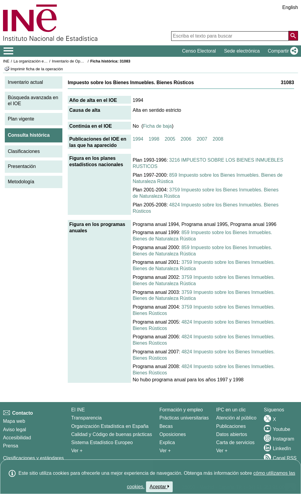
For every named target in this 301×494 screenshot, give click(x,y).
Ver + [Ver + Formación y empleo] (165, 450)
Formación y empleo (181, 409)
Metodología (21, 181)
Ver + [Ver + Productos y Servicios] (222, 450)
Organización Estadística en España (110, 426)
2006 (186, 139)
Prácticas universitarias (184, 417)
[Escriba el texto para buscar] (230, 36)
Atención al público (236, 417)
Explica (167, 442)
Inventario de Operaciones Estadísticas (85, 61)
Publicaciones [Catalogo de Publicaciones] (231, 426)
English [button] (290, 7)
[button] (281, 51)
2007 (202, 139)
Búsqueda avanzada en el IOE (33, 100)
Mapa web (14, 421)
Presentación (22, 166)
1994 (138, 139)
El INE (78, 409)
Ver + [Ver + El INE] (77, 450)
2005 (170, 139)
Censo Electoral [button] (199, 50)
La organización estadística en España (46, 61)
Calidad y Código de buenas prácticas (111, 434)
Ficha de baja (157, 126)
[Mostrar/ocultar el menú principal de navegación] (8, 51)
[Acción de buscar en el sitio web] (293, 36)
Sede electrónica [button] (242, 50)
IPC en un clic (231, 409)
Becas (166, 426)
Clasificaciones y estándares (33, 458)
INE (6, 61)
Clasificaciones (24, 151)
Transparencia (86, 417)
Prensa (10, 445)
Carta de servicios (235, 442)
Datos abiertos (231, 434)
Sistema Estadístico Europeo (102, 442)
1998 (154, 139)
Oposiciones (172, 434)
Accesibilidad (17, 437)
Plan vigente (21, 118)
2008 (218, 139)
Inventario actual (25, 82)
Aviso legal (14, 429)
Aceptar (159, 486)
